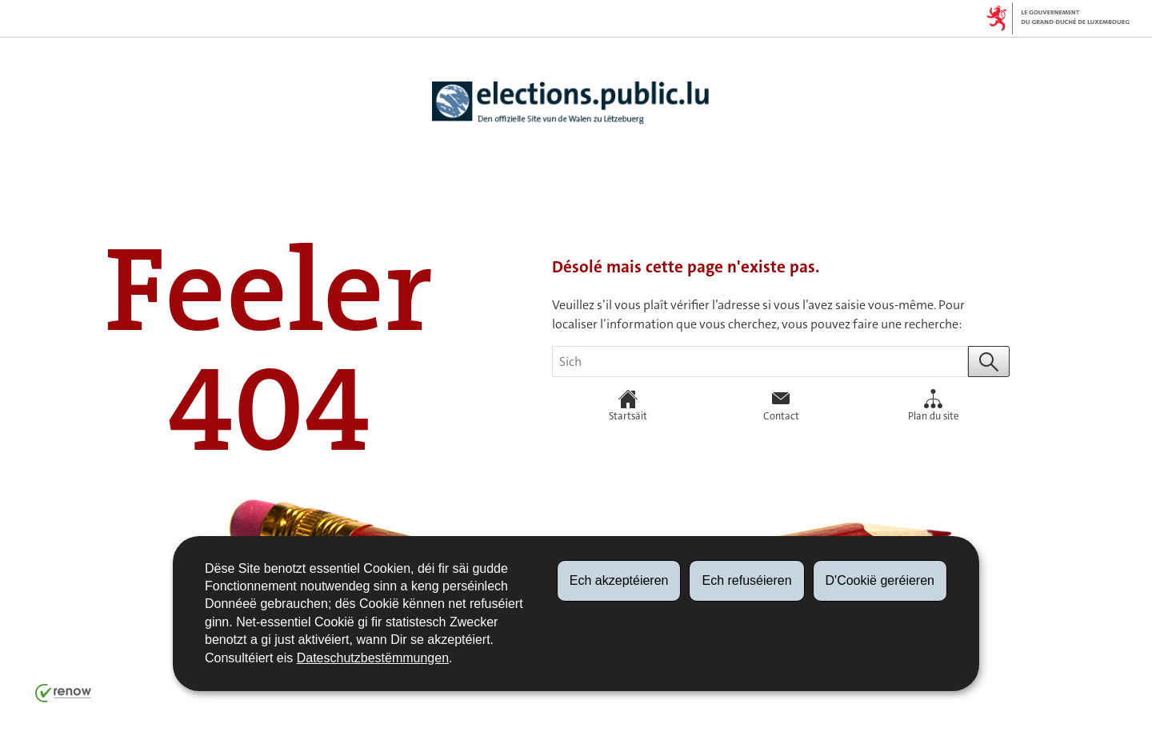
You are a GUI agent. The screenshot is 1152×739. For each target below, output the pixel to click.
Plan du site (933, 406)
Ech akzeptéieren (619, 580)
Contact (781, 406)
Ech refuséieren (746, 580)
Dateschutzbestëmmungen (373, 658)
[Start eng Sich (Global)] (989, 361)
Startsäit (628, 406)
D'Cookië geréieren (880, 580)
